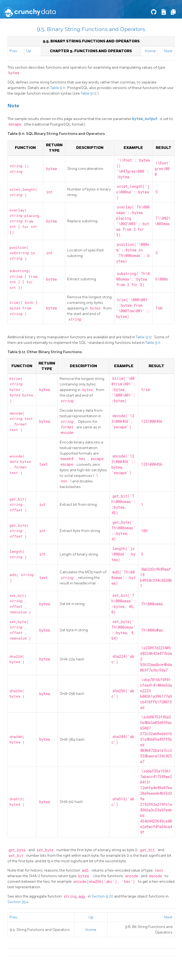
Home (150, 51)
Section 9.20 (103, 896)
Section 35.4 (18, 902)
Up (28, 51)
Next (168, 51)
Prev (13, 51)
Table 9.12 (89, 93)
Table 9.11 (58, 88)
